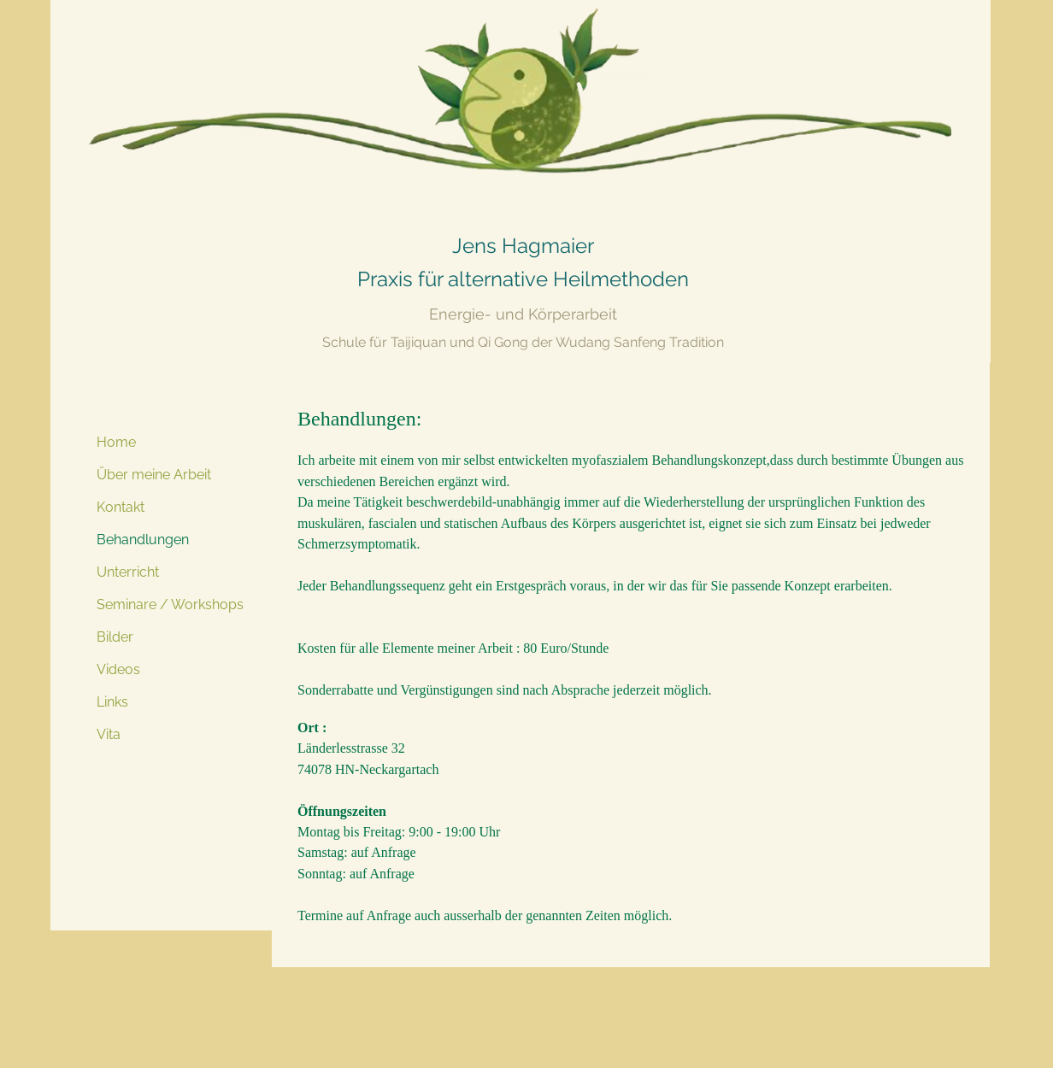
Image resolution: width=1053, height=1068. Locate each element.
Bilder (115, 637)
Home (116, 442)
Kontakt (120, 507)
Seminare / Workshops (170, 604)
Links (112, 702)
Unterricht (128, 572)
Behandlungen (143, 539)
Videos (118, 669)
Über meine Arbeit (154, 475)
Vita (109, 734)
